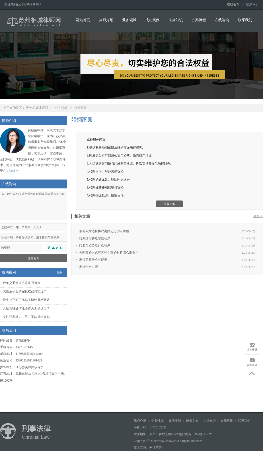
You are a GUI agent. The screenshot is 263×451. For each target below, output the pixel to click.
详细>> (14, 171)
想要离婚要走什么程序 (94, 245)
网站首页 (83, 20)
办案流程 (199, 20)
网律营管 (155, 447)
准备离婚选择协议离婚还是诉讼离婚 (104, 231)
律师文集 (192, 420)
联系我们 (252, 4)
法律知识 (175, 20)
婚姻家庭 (80, 107)
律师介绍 (106, 20)
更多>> (258, 216)
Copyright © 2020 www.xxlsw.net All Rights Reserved (168, 441)
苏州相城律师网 (37, 107)
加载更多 (169, 204)
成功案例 (152, 20)
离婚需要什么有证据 (93, 259)
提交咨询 (33, 258)
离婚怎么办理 (88, 267)
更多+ (60, 272)
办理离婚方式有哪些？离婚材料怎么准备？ (108, 252)
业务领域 (129, 20)
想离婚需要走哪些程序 (94, 238)
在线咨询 (233, 4)
